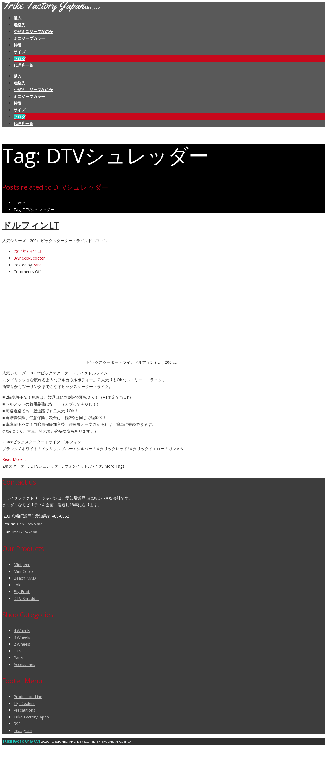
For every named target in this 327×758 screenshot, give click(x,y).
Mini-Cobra (24, 571)
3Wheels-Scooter (29, 258)
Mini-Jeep (22, 564)
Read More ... (14, 459)
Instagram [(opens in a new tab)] (23, 730)
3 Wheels (22, 637)
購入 (17, 18)
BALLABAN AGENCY (117, 741)
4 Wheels (22, 630)
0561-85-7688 (24, 531)
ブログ (19, 58)
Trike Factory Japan (31, 717)
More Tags (114, 466)
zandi (38, 265)
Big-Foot (22, 591)
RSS (17, 723)
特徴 (17, 45)
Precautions (24, 710)
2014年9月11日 (27, 251)
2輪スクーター (15, 466)
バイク (96, 466)
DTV (17, 651)
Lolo (18, 585)
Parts (18, 657)
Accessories (24, 664)
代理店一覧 (23, 65)
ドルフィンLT (30, 225)
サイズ (19, 51)
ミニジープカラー (29, 38)
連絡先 (19, 24)
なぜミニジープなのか (33, 31)
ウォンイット (76, 466)
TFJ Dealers (24, 703)
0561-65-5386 (30, 524)
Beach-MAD (25, 578)
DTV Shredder (26, 598)
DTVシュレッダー (46, 466)
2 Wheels (22, 644)
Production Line (28, 696)
